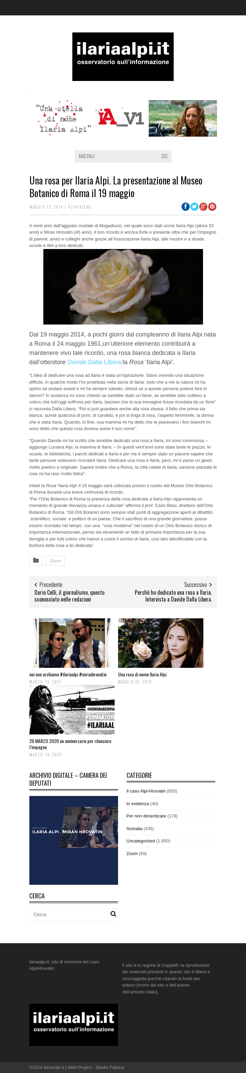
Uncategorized (141, 840)
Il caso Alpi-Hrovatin (146, 791)
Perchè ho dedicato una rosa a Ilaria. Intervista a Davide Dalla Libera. (173, 596)
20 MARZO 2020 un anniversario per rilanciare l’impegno (70, 744)
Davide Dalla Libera (94, 362)
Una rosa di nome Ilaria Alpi (142, 674)
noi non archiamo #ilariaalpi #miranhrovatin (67, 674)
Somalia (135, 828)
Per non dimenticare (146, 815)
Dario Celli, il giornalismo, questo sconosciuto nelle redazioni (69, 596)
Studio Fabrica (110, 1067)
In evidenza (138, 803)
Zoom (55, 560)
